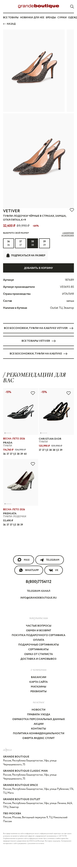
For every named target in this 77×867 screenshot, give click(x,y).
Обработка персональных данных (38, 719)
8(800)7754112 (38, 582)
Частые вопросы (38, 626)
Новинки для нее (32, 17)
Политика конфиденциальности (38, 733)
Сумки (62, 17)
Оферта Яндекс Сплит (38, 738)
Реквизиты (38, 691)
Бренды (51, 17)
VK (53, 570)
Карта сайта (38, 682)
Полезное (38, 702)
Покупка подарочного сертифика (38, 635)
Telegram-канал (38, 591)
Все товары (10, 17)
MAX (24, 560)
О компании (38, 669)
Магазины (38, 687)
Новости (38, 710)
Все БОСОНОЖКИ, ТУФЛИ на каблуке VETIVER (38, 328)
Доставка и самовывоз (38, 659)
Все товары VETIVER (39, 341)
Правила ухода (38, 715)
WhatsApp (29, 570)
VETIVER (11, 211)
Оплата (38, 640)
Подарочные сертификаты (38, 645)
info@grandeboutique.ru (38, 598)
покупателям (38, 617)
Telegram (49, 560)
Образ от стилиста (38, 654)
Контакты (38, 729)
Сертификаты (38, 649)
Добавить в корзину (38, 268)
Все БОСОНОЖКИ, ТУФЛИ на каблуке (38, 354)
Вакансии (38, 677)
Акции (39, 724)
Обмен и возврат (38, 631)
